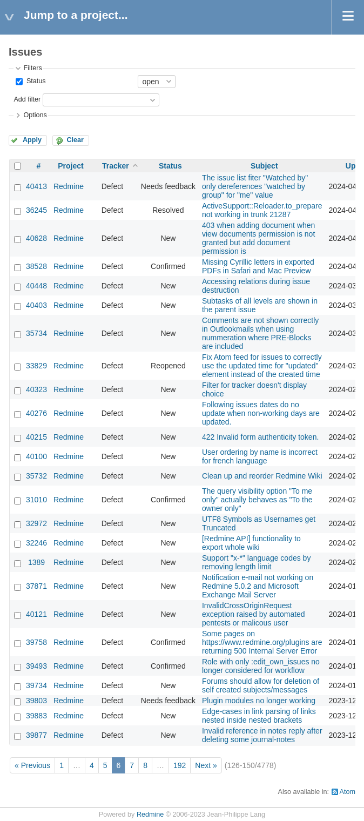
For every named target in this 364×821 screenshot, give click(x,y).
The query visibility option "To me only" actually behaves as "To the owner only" (257, 500)
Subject (264, 165)
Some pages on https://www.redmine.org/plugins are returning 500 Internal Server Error (262, 642)
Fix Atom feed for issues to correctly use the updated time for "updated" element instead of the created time (262, 366)
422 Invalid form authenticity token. (260, 437)
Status (34, 81)
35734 (36, 333)
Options (34, 115)
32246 (36, 543)
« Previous (32, 765)
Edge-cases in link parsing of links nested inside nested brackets (259, 715)
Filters (32, 68)
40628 (36, 238)
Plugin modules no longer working (258, 700)
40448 (36, 285)
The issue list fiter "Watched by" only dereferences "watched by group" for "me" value (255, 186)
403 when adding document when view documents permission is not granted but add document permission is (258, 238)
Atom (347, 792)
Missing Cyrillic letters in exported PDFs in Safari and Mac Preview (258, 266)
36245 (36, 210)
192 (179, 765)
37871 (36, 586)
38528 (36, 266)
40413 (36, 186)
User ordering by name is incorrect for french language (260, 456)
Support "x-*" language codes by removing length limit (256, 562)
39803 (36, 700)
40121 (36, 614)
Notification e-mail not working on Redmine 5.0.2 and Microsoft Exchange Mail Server (257, 586)
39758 (36, 642)
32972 (36, 523)
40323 (36, 389)
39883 (36, 715)
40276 (36, 413)
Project (70, 165)
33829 (36, 365)
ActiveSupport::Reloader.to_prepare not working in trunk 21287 (262, 210)
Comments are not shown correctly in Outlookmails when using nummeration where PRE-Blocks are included (260, 333)
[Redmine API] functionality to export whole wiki (251, 542)
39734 (36, 685)
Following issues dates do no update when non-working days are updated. (261, 413)
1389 (36, 562)
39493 (36, 666)
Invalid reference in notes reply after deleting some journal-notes (262, 735)
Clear (75, 140)
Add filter (27, 99)
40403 (36, 305)
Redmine (68, 186)
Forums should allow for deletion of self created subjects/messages (260, 685)
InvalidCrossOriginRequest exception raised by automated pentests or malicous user (253, 614)
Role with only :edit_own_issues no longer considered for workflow (261, 666)
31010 (36, 499)
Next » (206, 765)
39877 (36, 735)
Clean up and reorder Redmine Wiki (262, 476)
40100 (36, 456)
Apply (32, 140)
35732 (36, 476)
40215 (36, 437)
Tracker (115, 165)
